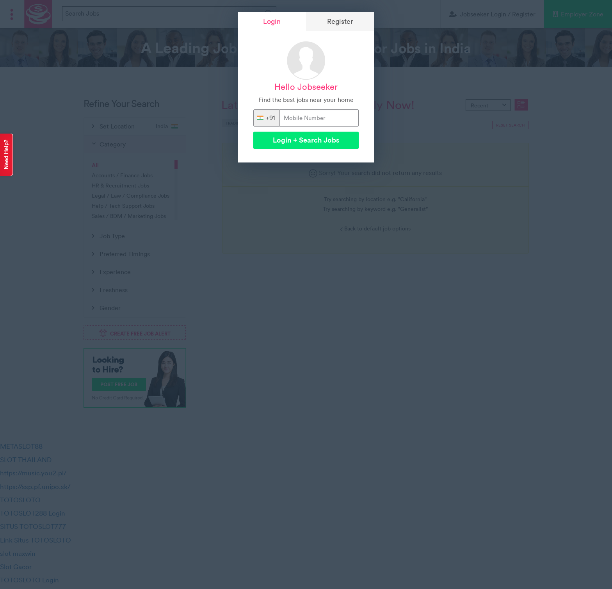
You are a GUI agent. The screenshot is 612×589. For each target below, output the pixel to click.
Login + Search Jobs (306, 140)
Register (340, 21)
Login (272, 21)
